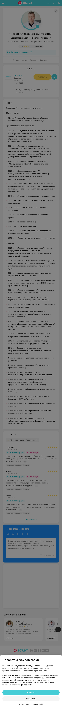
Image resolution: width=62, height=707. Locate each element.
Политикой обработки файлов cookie (17, 685)
